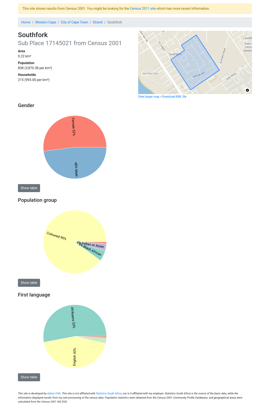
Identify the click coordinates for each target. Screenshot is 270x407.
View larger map (148, 96)
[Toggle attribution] (247, 90)
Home (25, 22)
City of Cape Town (74, 22)
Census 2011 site (143, 9)
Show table (29, 188)
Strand (98, 22)
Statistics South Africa (109, 393)
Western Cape (45, 22)
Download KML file (174, 96)
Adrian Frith (54, 393)
